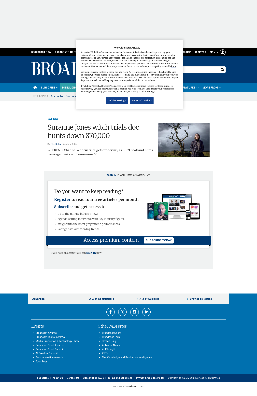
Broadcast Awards (46, 332)
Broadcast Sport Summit (50, 349)
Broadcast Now (41, 52)
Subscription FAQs (93, 378)
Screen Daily (109, 341)
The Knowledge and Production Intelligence (127, 357)
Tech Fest (41, 361)
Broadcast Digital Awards (50, 337)
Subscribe (184, 52)
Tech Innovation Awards (49, 357)
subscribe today (159, 240)
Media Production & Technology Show (57, 341)
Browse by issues (201, 298)
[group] (210, 87)
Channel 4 (57, 96)
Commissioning (75, 96)
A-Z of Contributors (101, 298)
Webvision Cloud (136, 386)
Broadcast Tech (111, 337)
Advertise (38, 298)
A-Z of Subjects (149, 298)
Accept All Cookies (141, 100)
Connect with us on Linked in (146, 312)
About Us (58, 378)
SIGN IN (91, 252)
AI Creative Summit (47, 353)
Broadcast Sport (111, 332)
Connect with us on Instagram (134, 312)
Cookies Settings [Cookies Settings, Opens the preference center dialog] (116, 100)
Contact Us (73, 378)
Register (200, 52)
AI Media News (111, 345)
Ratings (52, 118)
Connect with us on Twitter (122, 311)
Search (222, 69)
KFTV (105, 353)
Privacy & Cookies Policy (150, 378)
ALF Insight (108, 349)
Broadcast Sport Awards (50, 345)
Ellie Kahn (56, 144)
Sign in (214, 52)
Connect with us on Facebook (110, 312)
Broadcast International (71, 52)
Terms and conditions (120, 378)
